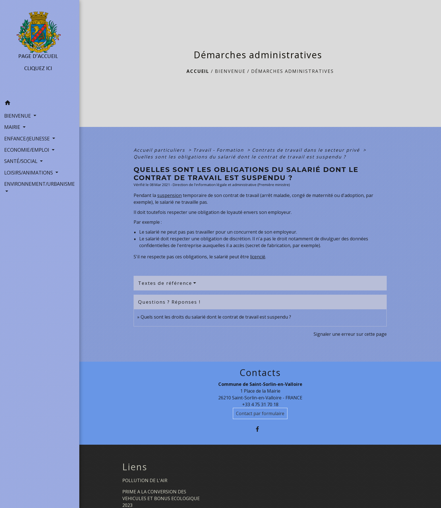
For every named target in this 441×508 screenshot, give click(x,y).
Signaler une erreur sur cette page (350, 334)
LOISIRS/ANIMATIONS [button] (29, 172)
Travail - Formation (219, 150)
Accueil (197, 71)
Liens (134, 467)
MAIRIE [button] (13, 127)
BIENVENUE (230, 71)
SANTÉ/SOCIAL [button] (21, 161)
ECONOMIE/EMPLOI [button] (27, 149)
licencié (257, 257)
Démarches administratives (292, 71)
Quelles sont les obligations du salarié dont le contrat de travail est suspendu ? (240, 157)
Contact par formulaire (260, 413)
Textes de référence (165, 283)
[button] (39, 103)
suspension (169, 195)
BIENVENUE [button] (18, 115)
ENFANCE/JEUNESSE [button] (27, 138)
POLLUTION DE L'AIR (144, 480)
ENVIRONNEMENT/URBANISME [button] (39, 183)
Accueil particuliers (160, 150)
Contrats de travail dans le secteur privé (306, 150)
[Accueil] (40, 48)
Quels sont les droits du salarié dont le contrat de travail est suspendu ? (216, 317)
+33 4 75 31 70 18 (260, 404)
